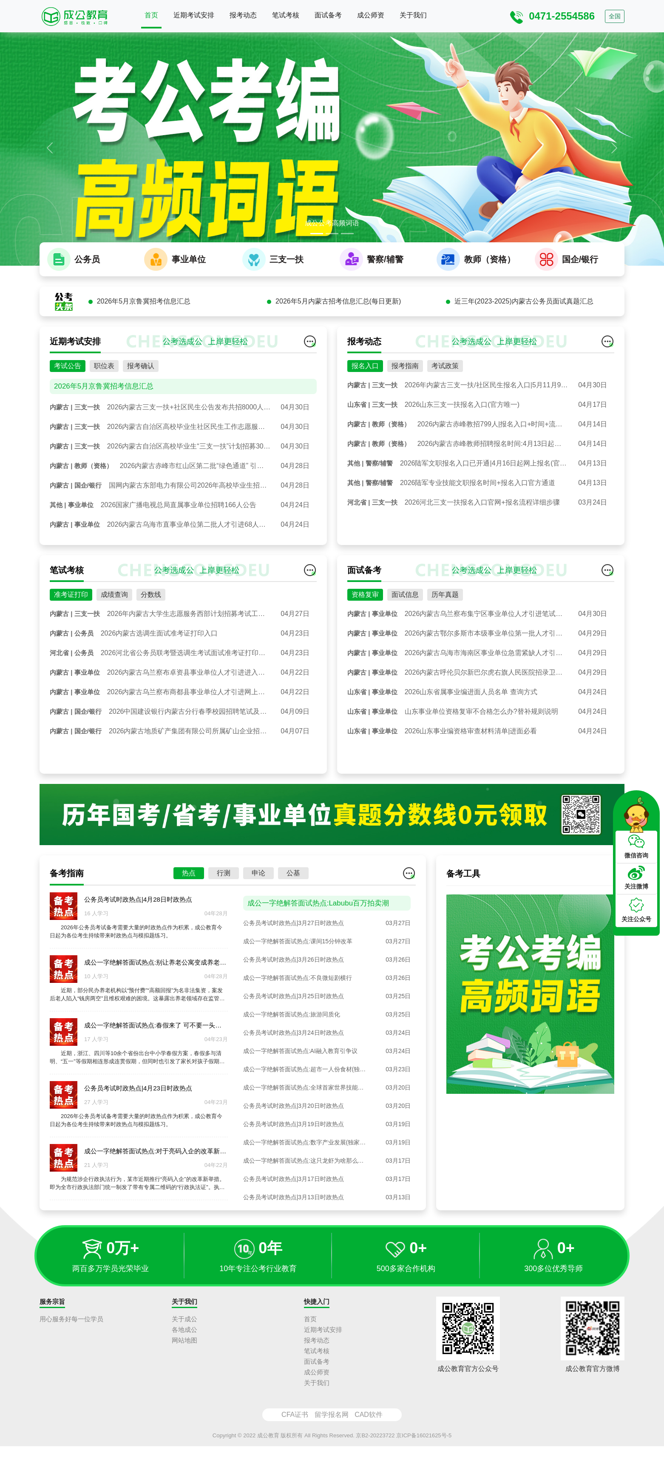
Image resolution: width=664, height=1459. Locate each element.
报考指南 (405, 418)
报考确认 (140, 418)
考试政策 (445, 418)
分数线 (151, 646)
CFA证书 (294, 1427)
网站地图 (184, 1352)
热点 (189, 925)
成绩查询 (114, 646)
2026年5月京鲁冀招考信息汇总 (144, 353)
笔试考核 (285, 15)
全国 (615, 16)
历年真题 (445, 646)
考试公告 (67, 418)
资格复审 (365, 646)
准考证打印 (71, 646)
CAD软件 (369, 1427)
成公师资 (370, 15)
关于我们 (413, 15)
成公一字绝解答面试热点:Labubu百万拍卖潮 (318, 955)
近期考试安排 (193, 15)
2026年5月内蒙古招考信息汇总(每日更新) (338, 353)
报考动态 (243, 15)
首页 (151, 15)
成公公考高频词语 (332, 223)
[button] (49, 148)
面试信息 (405, 646)
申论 (258, 925)
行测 (223, 925)
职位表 (104, 418)
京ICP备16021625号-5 (423, 1448)
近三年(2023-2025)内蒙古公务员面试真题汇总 (523, 353)
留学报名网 (332, 1427)
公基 (293, 925)
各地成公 (184, 1341)
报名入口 (365, 418)
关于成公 (184, 1331)
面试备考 (328, 15)
